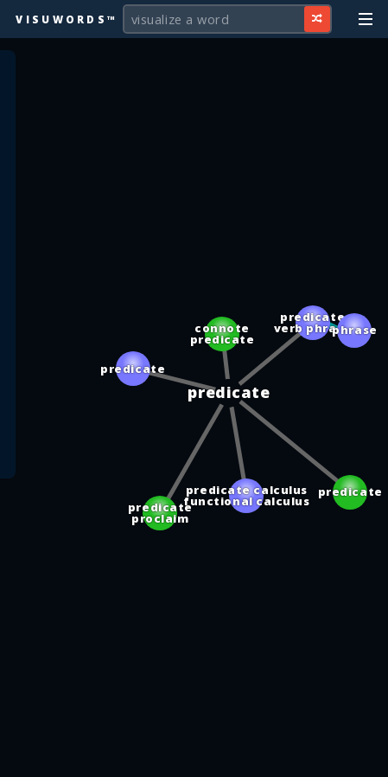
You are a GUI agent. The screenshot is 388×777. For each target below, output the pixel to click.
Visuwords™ (67, 19)
